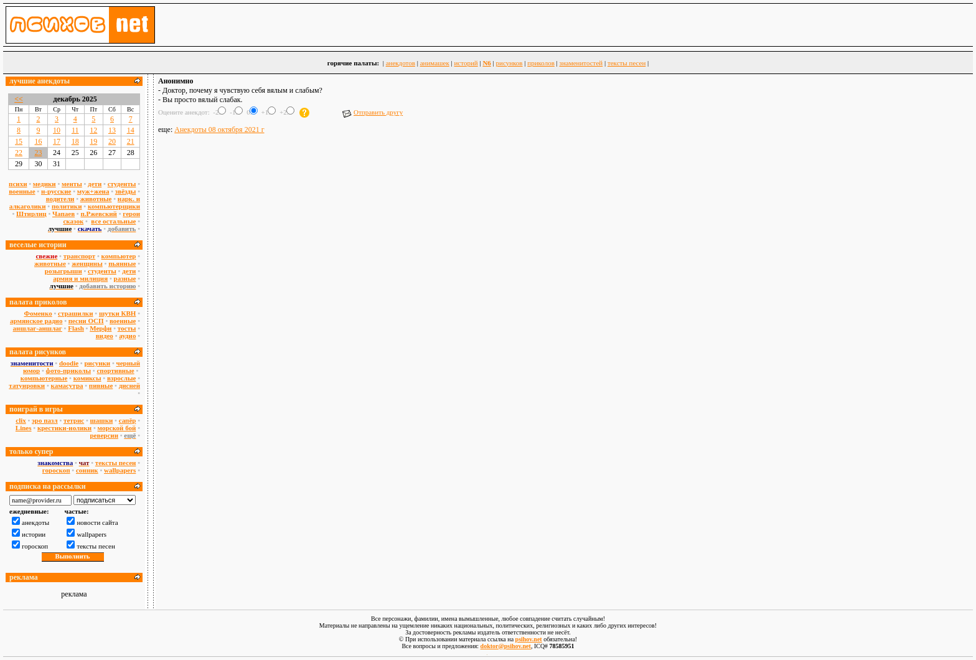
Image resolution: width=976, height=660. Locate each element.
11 (75, 130)
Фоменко (38, 313)
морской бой (117, 427)
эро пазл (45, 420)
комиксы (87, 378)
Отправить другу (372, 112)
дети (94, 183)
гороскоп (56, 470)
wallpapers (120, 470)
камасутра (67, 385)
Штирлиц (31, 213)
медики (44, 183)
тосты (127, 328)
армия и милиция (80, 278)
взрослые (121, 378)
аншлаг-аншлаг (37, 328)
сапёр (127, 420)
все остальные (113, 221)
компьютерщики (114, 206)
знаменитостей (581, 63)
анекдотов (400, 63)
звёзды (125, 191)
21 (130, 141)
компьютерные (44, 378)
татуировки (27, 385)
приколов (541, 63)
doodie (68, 363)
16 (38, 141)
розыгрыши (63, 271)
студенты (122, 183)
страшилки (75, 313)
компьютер (118, 256)
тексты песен (626, 63)
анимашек (434, 63)
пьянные (122, 263)
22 (18, 152)
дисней (129, 385)
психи (18, 183)
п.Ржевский (98, 213)
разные (125, 278)
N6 (486, 63)
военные (22, 191)
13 (112, 130)
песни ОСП (86, 320)
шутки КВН (117, 313)
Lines (24, 427)
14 (130, 130)
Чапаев (63, 213)
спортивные (115, 370)
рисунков (509, 63)
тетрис (73, 420)
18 (75, 141)
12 (93, 130)
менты (72, 183)
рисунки (97, 363)
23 (38, 152)
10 (56, 130)
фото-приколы (69, 370)
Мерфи (100, 328)
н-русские (56, 191)
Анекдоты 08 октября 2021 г (219, 129)
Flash (76, 328)
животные (96, 198)
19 (93, 141)
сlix (21, 420)
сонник (87, 470)
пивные (101, 385)
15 (18, 141)
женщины (87, 263)
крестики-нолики (64, 427)
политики (67, 206)
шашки (101, 420)
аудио (127, 335)
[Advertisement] (564, 170)
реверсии (104, 435)
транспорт (79, 256)
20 (112, 141)
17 (56, 141)
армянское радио (36, 320)
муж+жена (93, 191)
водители (60, 198)
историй (465, 63)
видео (104, 335)
